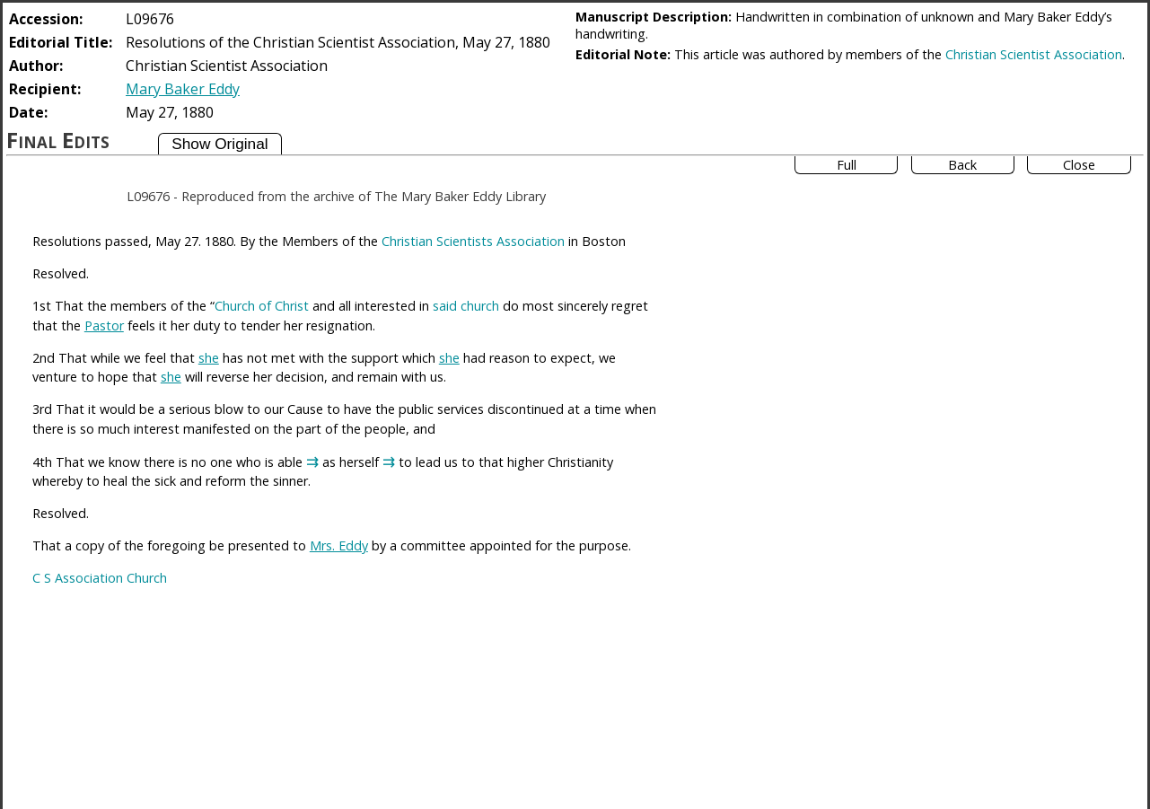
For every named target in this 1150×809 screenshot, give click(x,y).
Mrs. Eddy (339, 545)
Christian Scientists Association (473, 241)
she (208, 357)
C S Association (77, 577)
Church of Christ (262, 305)
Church (147, 577)
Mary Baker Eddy (183, 89)
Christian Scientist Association (1033, 54)
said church (466, 305)
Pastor (104, 325)
